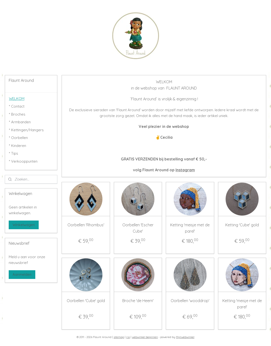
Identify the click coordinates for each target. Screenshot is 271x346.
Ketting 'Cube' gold (242, 224)
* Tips (13, 153)
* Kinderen (17, 145)
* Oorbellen (18, 137)
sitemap (119, 337)
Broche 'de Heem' (138, 300)
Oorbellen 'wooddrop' (190, 300)
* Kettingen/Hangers (26, 130)
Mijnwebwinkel (185, 337)
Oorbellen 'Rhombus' (85, 224)
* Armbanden (20, 122)
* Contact (16, 106)
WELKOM (16, 98)
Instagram (185, 169)
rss (128, 337)
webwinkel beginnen (145, 337)
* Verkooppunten (23, 161)
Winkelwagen (24, 224)
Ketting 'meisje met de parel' (190, 228)
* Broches (17, 114)
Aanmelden (22, 274)
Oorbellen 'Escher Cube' (138, 228)
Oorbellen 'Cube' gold (86, 300)
